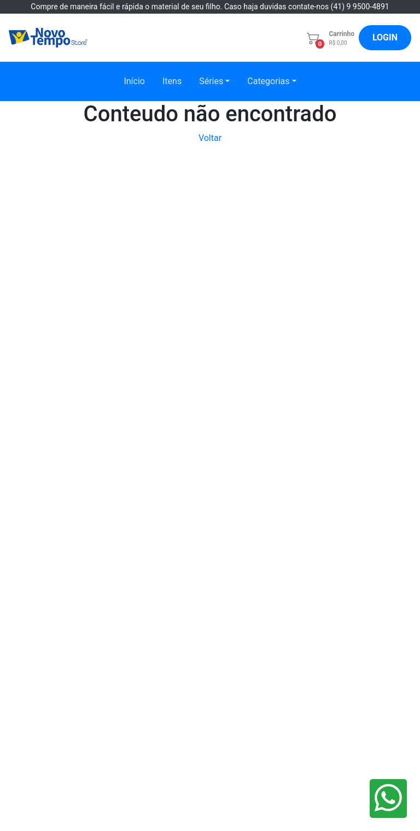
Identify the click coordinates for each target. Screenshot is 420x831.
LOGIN (385, 37)
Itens (172, 81)
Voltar (210, 138)
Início (134, 81)
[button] (326, 37)
